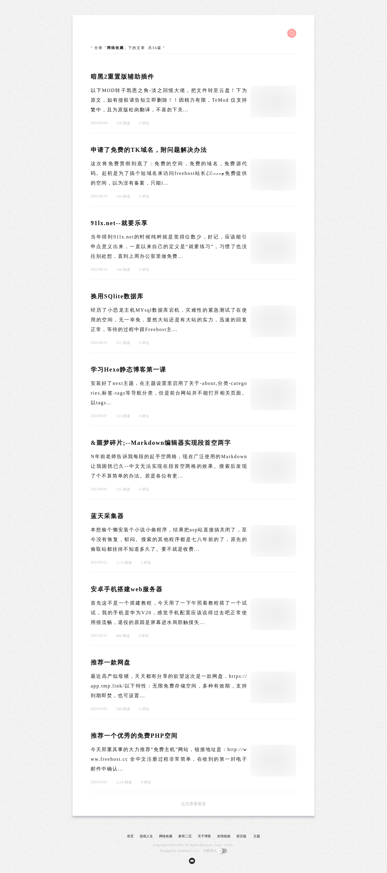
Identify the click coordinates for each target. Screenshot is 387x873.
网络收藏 (165, 836)
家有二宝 (185, 836)
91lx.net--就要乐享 (119, 223)
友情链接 (223, 836)
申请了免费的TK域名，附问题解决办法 (149, 149)
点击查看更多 (193, 804)
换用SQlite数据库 (117, 296)
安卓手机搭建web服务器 (127, 589)
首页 (130, 836)
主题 (256, 836)
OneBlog (183, 850)
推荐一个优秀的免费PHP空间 (134, 735)
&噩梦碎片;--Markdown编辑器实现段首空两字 (161, 442)
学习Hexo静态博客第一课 (128, 369)
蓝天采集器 (107, 516)
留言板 (241, 836)
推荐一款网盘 (111, 662)
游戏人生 (146, 836)
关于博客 (204, 836)
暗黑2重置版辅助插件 (122, 76)
